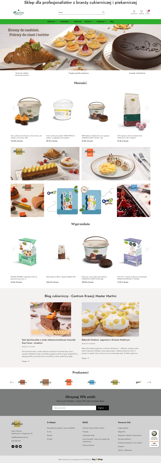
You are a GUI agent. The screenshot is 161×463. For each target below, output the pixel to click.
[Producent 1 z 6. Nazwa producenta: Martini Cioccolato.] (22, 382)
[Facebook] (13, 446)
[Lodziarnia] (101, 21)
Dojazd (49, 435)
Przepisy (85, 432)
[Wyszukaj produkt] (81, 12)
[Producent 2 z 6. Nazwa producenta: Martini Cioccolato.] (45, 382)
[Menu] (157, 431)
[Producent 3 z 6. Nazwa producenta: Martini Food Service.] (68, 382)
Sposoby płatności (124, 439)
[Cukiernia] (52, 21)
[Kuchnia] (89, 21)
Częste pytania (123, 428)
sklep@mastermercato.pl (20, 437)
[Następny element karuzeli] (149, 382)
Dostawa (121, 446)
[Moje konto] (134, 12)
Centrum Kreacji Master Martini (93, 428)
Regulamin (121, 432)
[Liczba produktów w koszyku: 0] (147, 12)
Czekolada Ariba (88, 435)
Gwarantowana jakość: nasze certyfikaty (61, 428)
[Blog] (111, 21)
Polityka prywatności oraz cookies (130, 443)
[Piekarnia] (77, 21)
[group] (80, 47)
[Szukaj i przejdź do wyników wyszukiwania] (103, 12)
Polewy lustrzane (88, 445)
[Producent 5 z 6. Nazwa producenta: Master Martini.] (115, 382)
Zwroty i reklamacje (125, 450)
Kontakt (49, 439)
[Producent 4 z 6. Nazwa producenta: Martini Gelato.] (92, 382)
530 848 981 (16, 441)
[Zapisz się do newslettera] (74, 408)
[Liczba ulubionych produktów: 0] (141, 12)
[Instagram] (16, 446)
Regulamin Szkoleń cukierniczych (129, 435)
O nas (49, 432)
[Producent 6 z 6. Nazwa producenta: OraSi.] (138, 382)
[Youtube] (20, 446)
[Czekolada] (65, 21)
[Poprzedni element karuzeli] (12, 382)
